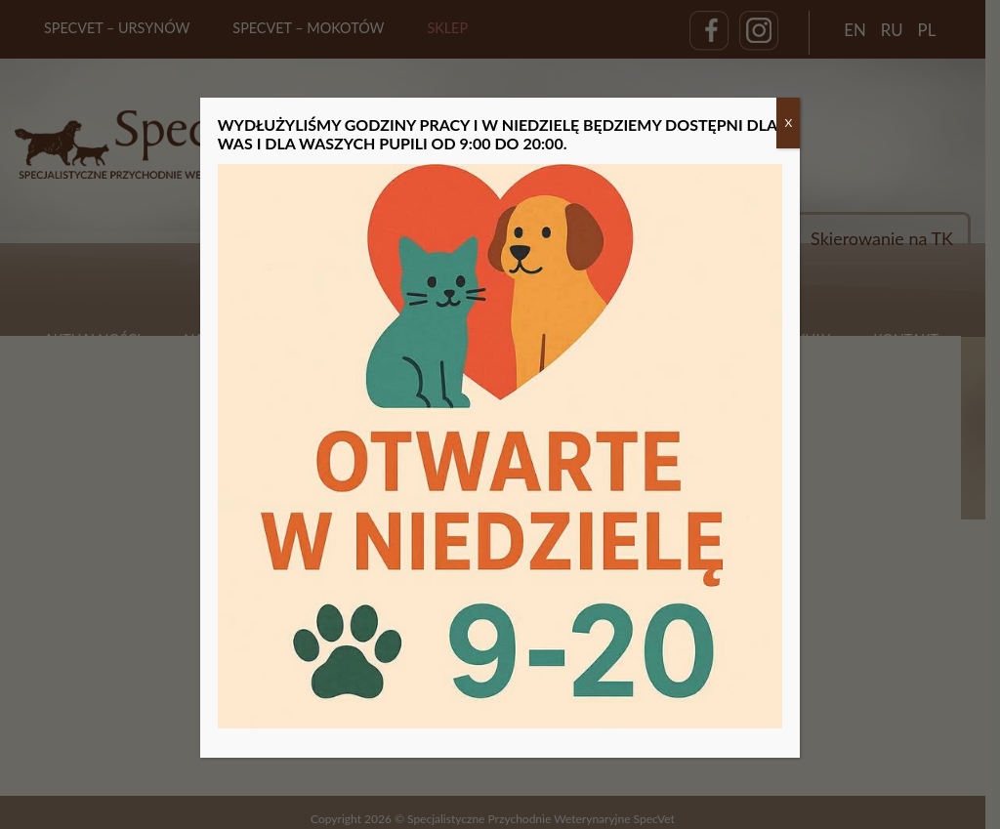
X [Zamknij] (788, 122)
